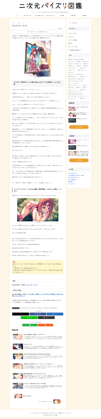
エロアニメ (71, 36)
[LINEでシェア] (29, 317)
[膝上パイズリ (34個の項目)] (72, 70)
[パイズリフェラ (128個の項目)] (72, 62)
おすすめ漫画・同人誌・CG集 (76, 175)
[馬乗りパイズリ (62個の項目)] (72, 66)
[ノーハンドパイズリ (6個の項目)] (74, 90)
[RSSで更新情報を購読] (39, 325)
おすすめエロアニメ (73, 177)
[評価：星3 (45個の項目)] (86, 66)
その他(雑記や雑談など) (74, 50)
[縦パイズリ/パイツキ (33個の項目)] (84, 70)
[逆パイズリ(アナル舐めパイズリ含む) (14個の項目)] (79, 81)
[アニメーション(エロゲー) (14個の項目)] (79, 83)
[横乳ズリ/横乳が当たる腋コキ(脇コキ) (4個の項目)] (79, 94)
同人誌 (70, 43)
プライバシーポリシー (68, 415)
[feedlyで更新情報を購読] (36, 325)
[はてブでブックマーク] (55, 314)
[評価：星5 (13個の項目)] (71, 88)
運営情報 (70, 181)
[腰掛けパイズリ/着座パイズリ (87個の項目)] (83, 62)
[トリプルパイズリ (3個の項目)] (73, 98)
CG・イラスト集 (72, 46)
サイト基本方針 (72, 179)
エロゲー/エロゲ (15, 308)
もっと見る (78, 126)
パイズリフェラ (29, 308)
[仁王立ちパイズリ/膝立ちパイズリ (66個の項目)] (75, 64)
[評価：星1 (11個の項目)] (79, 88)
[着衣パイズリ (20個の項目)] (85, 77)
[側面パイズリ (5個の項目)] (85, 90)
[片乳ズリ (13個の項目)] (86, 85)
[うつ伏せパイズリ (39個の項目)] (74, 68)
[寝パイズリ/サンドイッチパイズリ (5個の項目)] (79, 92)
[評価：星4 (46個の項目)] (80, 66)
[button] (46, 317)
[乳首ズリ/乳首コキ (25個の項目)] (74, 77)
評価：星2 (54, 308)
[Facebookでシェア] (37, 314)
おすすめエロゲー (72, 173)
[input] (79, 22)
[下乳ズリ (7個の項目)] (86, 88)
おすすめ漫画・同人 (44, 415)
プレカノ (30, 35)
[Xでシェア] (20, 314)
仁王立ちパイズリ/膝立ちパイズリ (44, 308)
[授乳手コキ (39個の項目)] (85, 68)
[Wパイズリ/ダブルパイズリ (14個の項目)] (75, 85)
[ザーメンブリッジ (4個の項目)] (85, 96)
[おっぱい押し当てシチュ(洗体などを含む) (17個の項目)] (79, 79)
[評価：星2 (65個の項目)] (86, 64)
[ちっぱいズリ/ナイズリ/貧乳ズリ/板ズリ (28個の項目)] (79, 75)
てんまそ (22, 308)
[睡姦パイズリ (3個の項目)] (85, 98)
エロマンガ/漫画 (72, 40)
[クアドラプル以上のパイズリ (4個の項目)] (74, 96)
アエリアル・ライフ (31, 285)
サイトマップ (71, 183)
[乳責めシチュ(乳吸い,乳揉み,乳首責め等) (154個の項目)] (79, 59)
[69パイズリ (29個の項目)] (79, 72)
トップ (29, 415)
